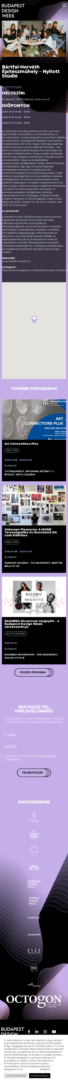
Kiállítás (12, 450)
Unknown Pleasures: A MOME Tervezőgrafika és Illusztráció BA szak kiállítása (31, 532)
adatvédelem (31, 1069)
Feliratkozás (32, 772)
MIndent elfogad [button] (39, 1075)
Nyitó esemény (16, 633)
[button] (34, 320)
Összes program (33, 672)
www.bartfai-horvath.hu (16, 261)
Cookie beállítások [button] (16, 1075)
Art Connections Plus (21, 444)
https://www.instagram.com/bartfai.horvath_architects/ (35, 270)
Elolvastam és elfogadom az (31, 757)
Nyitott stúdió (12, 87)
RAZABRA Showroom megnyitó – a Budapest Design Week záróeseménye (32, 624)
